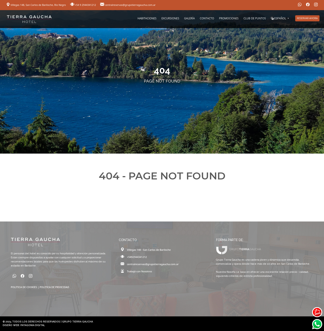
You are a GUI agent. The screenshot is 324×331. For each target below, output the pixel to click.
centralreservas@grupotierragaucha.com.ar (127, 5)
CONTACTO (207, 18)
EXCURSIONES (170, 18)
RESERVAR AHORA (307, 18)
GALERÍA (189, 18)
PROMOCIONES (229, 18)
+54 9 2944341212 (83, 5)
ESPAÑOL (279, 18)
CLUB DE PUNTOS (254, 18)
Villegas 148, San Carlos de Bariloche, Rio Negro (36, 5)
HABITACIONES (146, 18)
